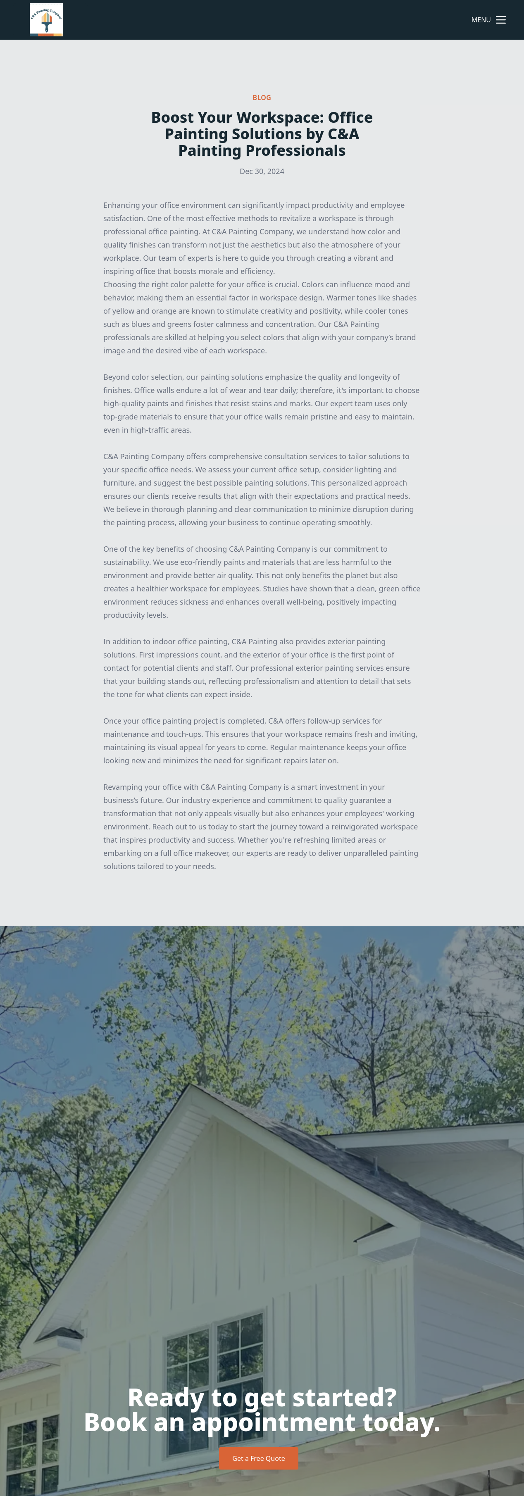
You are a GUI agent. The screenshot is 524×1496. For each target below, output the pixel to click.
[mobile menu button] (501, 20)
